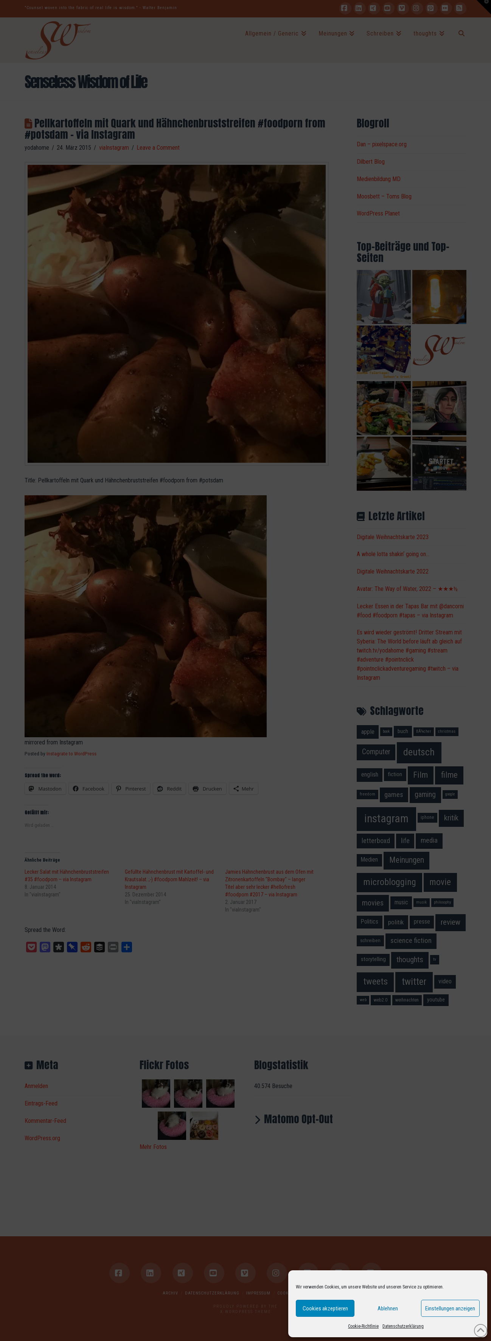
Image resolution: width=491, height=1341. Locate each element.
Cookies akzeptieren (325, 1308)
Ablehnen (388, 1308)
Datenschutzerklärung (403, 1326)
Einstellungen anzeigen (450, 1308)
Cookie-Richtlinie (363, 1326)
